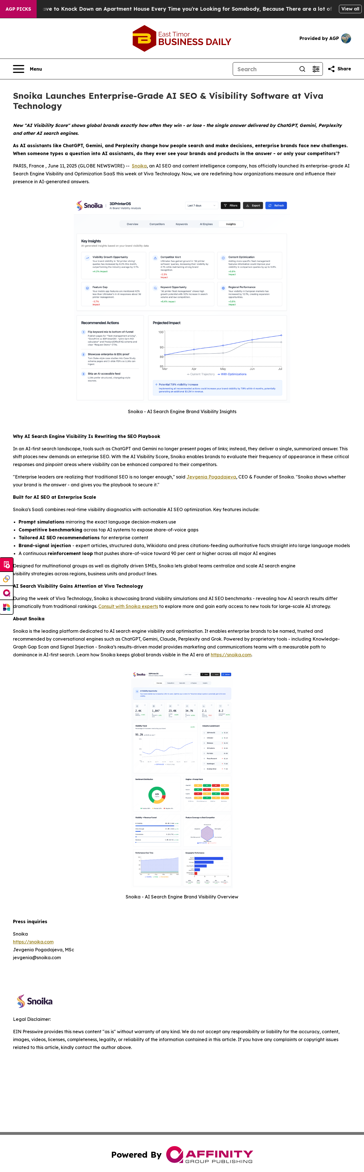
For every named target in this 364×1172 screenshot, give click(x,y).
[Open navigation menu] (27, 69)
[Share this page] (339, 69)
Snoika (139, 166)
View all (350, 9)
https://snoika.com (231, 654)
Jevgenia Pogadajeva (211, 477)
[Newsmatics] (6, 607)
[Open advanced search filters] (316, 68)
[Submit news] (6, 565)
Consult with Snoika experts (128, 606)
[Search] (264, 68)
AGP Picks (18, 9)
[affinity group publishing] (6, 593)
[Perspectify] (6, 579)
